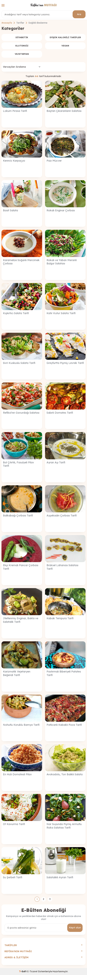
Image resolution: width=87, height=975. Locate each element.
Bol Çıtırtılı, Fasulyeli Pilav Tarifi (18, 464)
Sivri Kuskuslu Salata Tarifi (19, 363)
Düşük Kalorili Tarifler (65, 37)
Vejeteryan (22, 54)
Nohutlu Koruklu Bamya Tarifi (21, 724)
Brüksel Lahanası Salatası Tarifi (62, 567)
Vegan (65, 45)
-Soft (23, 971)
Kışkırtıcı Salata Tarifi (16, 313)
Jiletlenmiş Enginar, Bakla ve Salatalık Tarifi (20, 620)
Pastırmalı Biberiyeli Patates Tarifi (64, 673)
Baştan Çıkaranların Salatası (64, 111)
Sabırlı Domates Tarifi (60, 412)
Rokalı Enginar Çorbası (61, 210)
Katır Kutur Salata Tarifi (61, 313)
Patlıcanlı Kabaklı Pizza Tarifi (64, 724)
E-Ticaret (32, 971)
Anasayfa (6, 22)
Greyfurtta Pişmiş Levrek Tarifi (65, 363)
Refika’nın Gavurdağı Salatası (21, 412)
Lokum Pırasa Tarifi (15, 111)
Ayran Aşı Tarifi (56, 462)
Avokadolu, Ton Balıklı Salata (65, 774)
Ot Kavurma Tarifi (14, 824)
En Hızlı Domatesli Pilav (17, 774)
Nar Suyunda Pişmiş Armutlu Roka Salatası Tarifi (64, 825)
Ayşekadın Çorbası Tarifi (62, 515)
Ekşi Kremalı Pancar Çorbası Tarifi (20, 567)
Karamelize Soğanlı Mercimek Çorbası (21, 261)
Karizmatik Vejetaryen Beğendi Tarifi (16, 673)
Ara (79, 14)
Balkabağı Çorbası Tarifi (18, 515)
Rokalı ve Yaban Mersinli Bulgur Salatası (62, 261)
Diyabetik (22, 37)
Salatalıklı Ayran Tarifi (60, 877)
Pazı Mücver (54, 160)
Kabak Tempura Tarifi (60, 618)
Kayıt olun (75, 927)
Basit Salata (10, 210)
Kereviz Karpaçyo (14, 160)
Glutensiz (21, 45)
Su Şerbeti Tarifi (12, 877)
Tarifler (20, 22)
